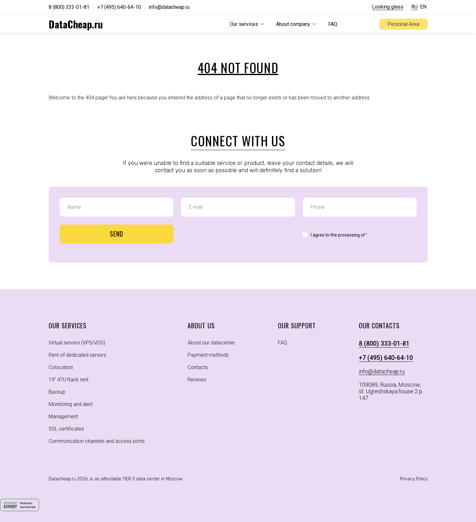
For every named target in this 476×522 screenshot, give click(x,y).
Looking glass (387, 7)
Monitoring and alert (71, 404)
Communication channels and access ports (97, 441)
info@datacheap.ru (169, 7)
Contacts (198, 367)
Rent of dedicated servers (77, 355)
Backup (57, 392)
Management (63, 416)
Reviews (197, 380)
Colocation (61, 367)
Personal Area (403, 24)
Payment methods (208, 355)
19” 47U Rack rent (68, 380)
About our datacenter (211, 343)
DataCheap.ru (76, 24)
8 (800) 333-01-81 (69, 7)
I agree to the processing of (339, 235)
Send (116, 233)
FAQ (332, 24)
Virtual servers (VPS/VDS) (77, 343)
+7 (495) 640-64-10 (119, 7)
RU (414, 7)
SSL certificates (66, 429)
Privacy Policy (414, 479)
